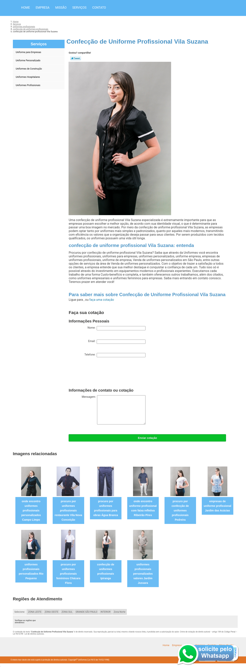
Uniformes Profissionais (28, 85)
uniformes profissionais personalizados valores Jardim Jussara (143, 573)
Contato (99, 7)
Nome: (116, 328)
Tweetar (75, 58)
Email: (116, 342)
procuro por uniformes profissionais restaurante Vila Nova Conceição (68, 510)
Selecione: (19, 612)
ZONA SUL (67, 612)
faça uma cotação (101, 300)
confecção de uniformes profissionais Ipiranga (105, 571)
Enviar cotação (147, 437)
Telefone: (114, 355)
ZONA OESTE (51, 612)
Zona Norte (119, 612)
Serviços (79, 7)
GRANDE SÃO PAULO (86, 612)
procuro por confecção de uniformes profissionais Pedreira (180, 510)
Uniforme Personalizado (28, 60)
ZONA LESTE (34, 612)
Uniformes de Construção (29, 68)
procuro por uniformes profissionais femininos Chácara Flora (68, 573)
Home (25, 7)
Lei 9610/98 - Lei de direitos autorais (28, 634)
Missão (61, 7)
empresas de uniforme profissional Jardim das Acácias (217, 506)
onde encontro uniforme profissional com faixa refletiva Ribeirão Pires (143, 508)
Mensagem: (113, 409)
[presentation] (98, 373)
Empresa (42, 7)
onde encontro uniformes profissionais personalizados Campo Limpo (31, 510)
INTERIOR (106, 612)
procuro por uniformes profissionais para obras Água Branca (105, 508)
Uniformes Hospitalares (28, 77)
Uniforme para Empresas (29, 52)
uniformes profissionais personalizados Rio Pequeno (31, 571)
